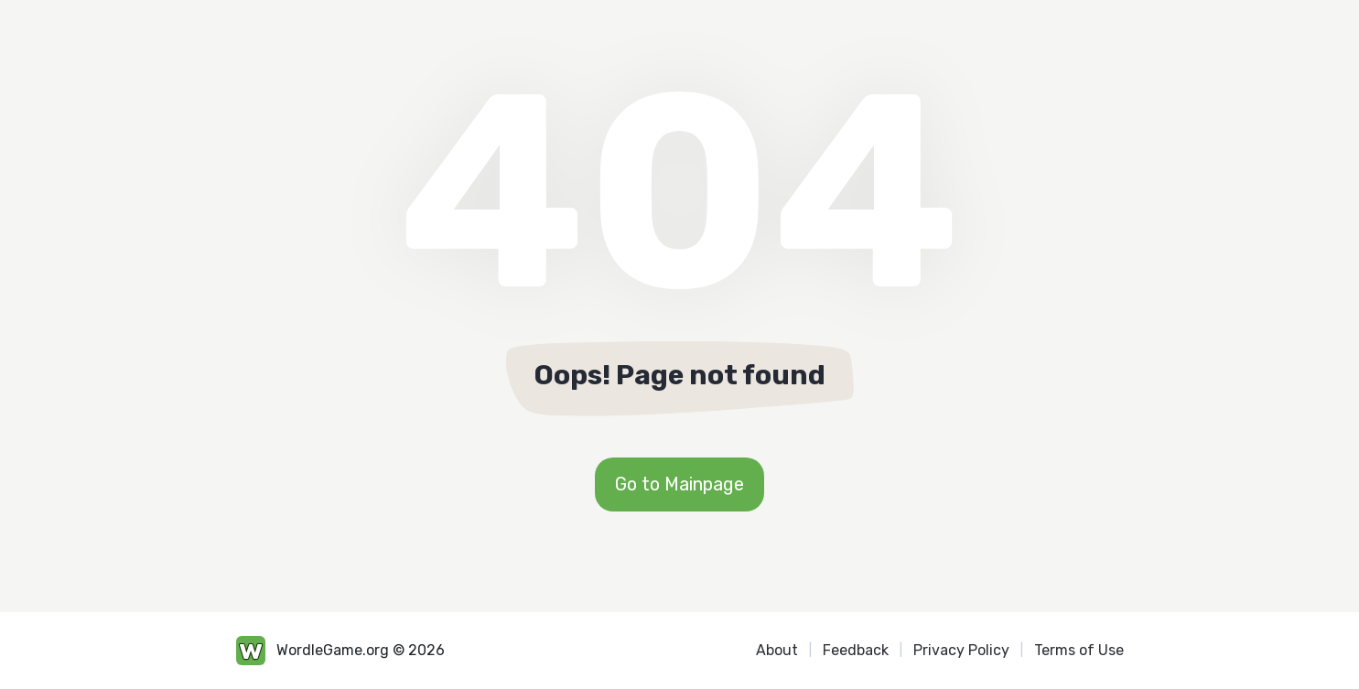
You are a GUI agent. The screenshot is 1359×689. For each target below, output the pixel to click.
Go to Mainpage (679, 484)
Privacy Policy (961, 650)
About (777, 650)
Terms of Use (1079, 650)
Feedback (856, 650)
